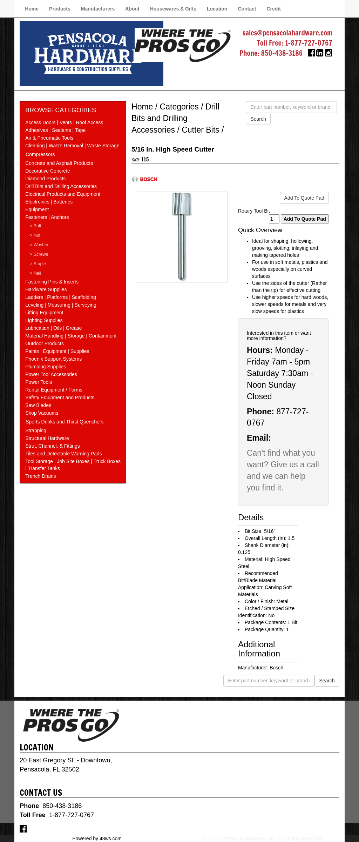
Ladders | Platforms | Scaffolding (60, 297)
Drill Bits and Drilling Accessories (61, 186)
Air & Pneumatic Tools (49, 138)
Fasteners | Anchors (47, 217)
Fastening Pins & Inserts (52, 282)
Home (32, 9)
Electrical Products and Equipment (62, 194)
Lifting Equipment (44, 312)
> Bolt (35, 225)
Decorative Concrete (47, 171)
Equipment (37, 209)
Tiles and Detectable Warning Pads (63, 453)
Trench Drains (40, 476)
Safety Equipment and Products (59, 397)
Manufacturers (98, 9)
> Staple (38, 263)
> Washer (39, 244)
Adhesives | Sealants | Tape (55, 130)
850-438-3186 (282, 53)
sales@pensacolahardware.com (287, 33)
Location (217, 9)
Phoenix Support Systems (53, 359)
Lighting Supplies (44, 320)
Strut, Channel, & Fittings (52, 446)
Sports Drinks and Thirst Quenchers (64, 422)
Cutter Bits (200, 129)
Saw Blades (38, 405)
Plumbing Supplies (45, 366)
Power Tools (38, 382)
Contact (247, 9)
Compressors (40, 154)
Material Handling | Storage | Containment (70, 336)
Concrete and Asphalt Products (59, 163)
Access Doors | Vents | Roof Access (64, 122)
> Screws (39, 254)
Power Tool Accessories (51, 374)
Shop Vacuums (41, 413)
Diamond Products (45, 178)
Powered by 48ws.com (97, 838)
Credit (273, 9)
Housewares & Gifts (173, 9)
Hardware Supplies (46, 289)
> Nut (35, 235)
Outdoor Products (44, 343)
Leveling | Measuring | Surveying (60, 305)
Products (59, 9)
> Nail (35, 273)
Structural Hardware (47, 438)
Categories (179, 106)
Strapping (35, 430)
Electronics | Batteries (49, 202)
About (132, 9)
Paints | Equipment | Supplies (57, 351)
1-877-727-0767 (308, 43)
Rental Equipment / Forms (53, 390)
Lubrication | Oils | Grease (53, 328)
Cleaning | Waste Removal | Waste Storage (72, 145)
